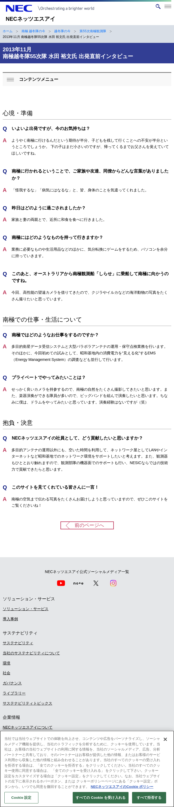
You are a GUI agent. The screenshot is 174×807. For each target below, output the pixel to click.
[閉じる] (165, 742)
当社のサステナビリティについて (31, 653)
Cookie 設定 (21, 801)
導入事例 (10, 619)
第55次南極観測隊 (93, 31)
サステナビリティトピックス (27, 703)
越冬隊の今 (62, 31)
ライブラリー (14, 693)
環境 (6, 663)
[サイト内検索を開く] (158, 6)
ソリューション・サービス (25, 609)
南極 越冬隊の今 (33, 31)
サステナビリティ (18, 643)
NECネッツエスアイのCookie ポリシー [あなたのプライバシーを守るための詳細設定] (122, 790)
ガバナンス (12, 683)
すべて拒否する (149, 801)
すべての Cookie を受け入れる (101, 801)
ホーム (8, 31)
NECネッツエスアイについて (28, 727)
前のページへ (89, 525)
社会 (6, 673)
